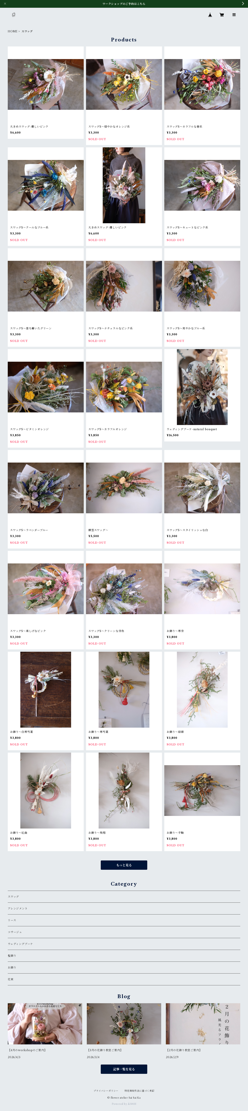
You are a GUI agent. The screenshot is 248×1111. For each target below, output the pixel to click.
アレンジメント (18, 908)
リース (12, 920)
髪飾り (12, 955)
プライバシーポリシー (106, 1090)
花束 (11, 979)
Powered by (124, 1103)
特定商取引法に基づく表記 (139, 1090)
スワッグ (13, 896)
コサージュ (15, 932)
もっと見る (124, 865)
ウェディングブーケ (20, 944)
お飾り (12, 967)
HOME (13, 31)
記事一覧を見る (124, 1069)
